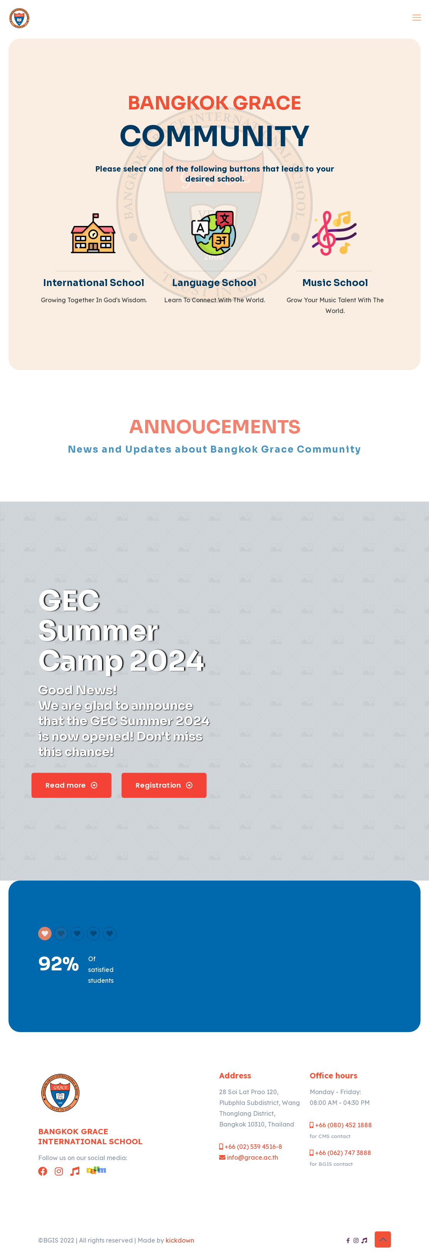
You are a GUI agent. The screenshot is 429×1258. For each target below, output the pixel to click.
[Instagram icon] (356, 1240)
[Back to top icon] (383, 1239)
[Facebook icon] (348, 1240)
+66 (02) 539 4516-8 (250, 1146)
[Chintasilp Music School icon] (364, 1240)
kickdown (180, 1240)
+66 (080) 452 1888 (341, 1125)
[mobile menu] (416, 17)
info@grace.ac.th (248, 1157)
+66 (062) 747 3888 (340, 1153)
